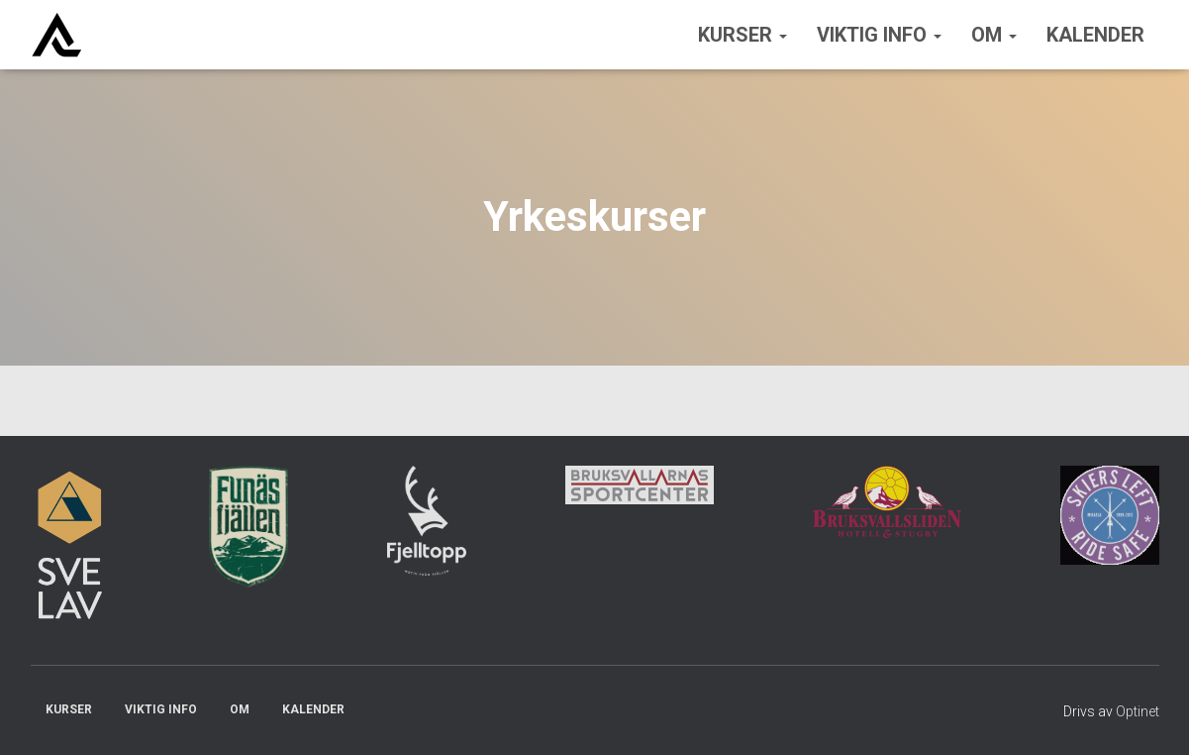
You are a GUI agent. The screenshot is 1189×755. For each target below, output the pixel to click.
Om (994, 35)
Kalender (1095, 35)
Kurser (742, 35)
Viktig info (879, 35)
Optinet (1137, 711)
